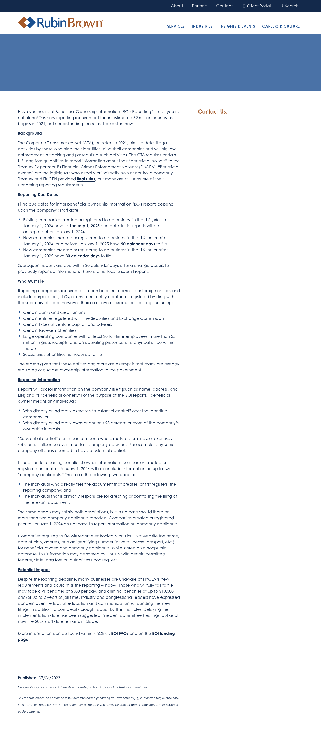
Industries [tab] (202, 26)
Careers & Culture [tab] (281, 26)
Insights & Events (237, 26)
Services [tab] (176, 26)
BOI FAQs (119, 633)
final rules (86, 178)
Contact (224, 6)
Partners (199, 6)
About (177, 6)
